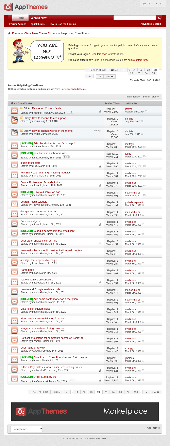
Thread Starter (25, 103)
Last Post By (132, 103)
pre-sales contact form (136, 60)
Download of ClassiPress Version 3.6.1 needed (61, 357)
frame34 (36, 175)
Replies (108, 103)
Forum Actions (17, 24)
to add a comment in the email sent (54, 230)
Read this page (99, 54)
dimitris (36, 121)
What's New (39, 17)
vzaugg (36, 350)
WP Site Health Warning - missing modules (45, 172)
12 (116, 109)
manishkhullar (39, 195)
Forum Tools (132, 96)
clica (34, 166)
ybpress (36, 360)
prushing (36, 112)
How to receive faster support (49, 118)
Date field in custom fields (35, 308)
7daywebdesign (40, 204)
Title (13, 103)
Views (117, 103)
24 (155, 69)
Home (20, 17)
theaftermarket (40, 381)
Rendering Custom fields (46, 108)
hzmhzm (36, 341)
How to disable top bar (47, 192)
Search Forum (150, 96)
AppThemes (153, 427)
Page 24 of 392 (98, 69)
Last (109, 76)
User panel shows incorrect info (38, 240)
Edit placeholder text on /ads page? (54, 143)
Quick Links (38, 24)
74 (153, 73)
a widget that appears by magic (38, 260)
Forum (16, 33)
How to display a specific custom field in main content (51, 250)
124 (89, 76)
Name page (27, 269)
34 (146, 73)
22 (141, 69)
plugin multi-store (30, 162)
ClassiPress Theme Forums (40, 33)
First (114, 70)
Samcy (97, 130)
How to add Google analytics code (40, 289)
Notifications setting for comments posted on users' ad (52, 337)
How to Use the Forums (62, 24)
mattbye (36, 146)
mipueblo (37, 185)
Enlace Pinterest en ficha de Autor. (40, 182)
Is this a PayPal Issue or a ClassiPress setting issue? (51, 367)
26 (138, 73)
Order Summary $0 (45, 376)
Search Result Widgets (33, 201)
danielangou (38, 234)
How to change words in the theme (52, 130)
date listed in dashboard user (50, 153)
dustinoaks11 (39, 370)
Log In (146, 3)
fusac (35, 157)
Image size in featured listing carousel (42, 328)
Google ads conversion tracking (38, 211)
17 (116, 377)
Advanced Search (150, 23)
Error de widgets (30, 221)
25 (131, 73)
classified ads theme (75, 89)
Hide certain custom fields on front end (42, 318)
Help (158, 3)
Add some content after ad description (55, 299)
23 (148, 69)
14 (133, 69)
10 (116, 153)
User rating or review (32, 347)
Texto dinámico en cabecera (36, 279)
